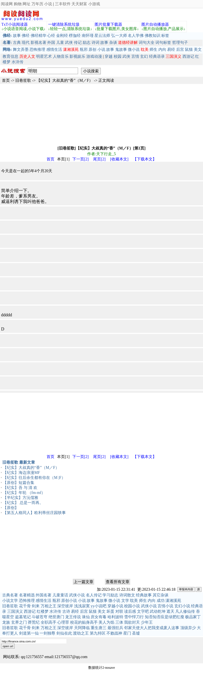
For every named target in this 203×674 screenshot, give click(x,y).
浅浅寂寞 (82, 606)
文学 (125, 600)
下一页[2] (80, 159)
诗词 (95, 42)
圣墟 (136, 633)
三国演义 (15, 611)
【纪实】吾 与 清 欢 (20, 487)
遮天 (170, 611)
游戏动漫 (94, 56)
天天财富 (79, 4)
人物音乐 (61, 56)
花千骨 (25, 606)
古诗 (66, 611)
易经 (171, 49)
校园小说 (132, 606)
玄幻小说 (182, 606)
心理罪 (63, 622)
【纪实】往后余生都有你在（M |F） (34, 477)
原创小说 (69, 600)
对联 (119, 611)
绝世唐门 (56, 617)
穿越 (109, 56)
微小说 (134, 49)
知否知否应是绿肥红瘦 (164, 617)
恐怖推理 (37, 49)
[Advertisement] (101, 114)
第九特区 (98, 633)
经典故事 (144, 595)
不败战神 (114, 633)
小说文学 (10, 600)
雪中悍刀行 (134, 617)
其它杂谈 (160, 595)
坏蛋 (110, 611)
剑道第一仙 (29, 633)
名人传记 (94, 595)
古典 (17, 42)
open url (8, 646)
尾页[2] (99, 159)
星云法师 (102, 35)
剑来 (36, 606)
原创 (92, 49)
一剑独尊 (47, 633)
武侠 (69, 42)
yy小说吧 (98, 606)
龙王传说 (73, 617)
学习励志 (110, 595)
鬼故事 (121, 49)
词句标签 (163, 42)
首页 (6, 80)
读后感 (130, 611)
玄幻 (144, 56)
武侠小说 (77, 595)
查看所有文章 (117, 582)
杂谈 (113, 42)
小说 (48, 4)
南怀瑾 (88, 35)
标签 (165, 35)
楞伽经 (75, 35)
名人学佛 (136, 35)
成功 (161, 600)
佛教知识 (152, 35)
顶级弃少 (188, 628)
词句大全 (146, 42)
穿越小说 (115, 606)
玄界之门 (19, 622)
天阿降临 (82, 628)
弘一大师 (119, 35)
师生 (153, 49)
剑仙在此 (64, 633)
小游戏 (94, 4)
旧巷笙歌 (23, 80)
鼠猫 (189, 49)
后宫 (180, 49)
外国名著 (43, 595)
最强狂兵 (115, 628)
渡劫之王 (81, 633)
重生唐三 (98, 628)
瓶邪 (84, 49)
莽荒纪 (34, 622)
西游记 (188, 56)
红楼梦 (43, 611)
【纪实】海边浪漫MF (21, 472)
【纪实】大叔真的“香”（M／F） (64, 80)
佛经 (25, 35)
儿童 (60, 42)
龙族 (6, 622)
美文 (198, 49)
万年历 (37, 4)
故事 (17, 35)
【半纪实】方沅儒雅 (20, 497)
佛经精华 (38, 35)
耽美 (134, 600)
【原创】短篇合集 (18, 482)
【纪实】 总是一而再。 (23, 502)
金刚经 (62, 35)
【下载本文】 (144, 159)
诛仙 (86, 617)
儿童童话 (60, 595)
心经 (51, 35)
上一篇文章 (83, 582)
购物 (18, 4)
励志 (86, 42)
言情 (135, 56)
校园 (117, 56)
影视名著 (38, 42)
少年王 (147, 622)
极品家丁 (193, 617)
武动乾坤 (157, 611)
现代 (25, 42)
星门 (127, 633)
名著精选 (27, 595)
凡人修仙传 (185, 611)
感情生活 (54, 49)
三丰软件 (63, 4)
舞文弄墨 (21, 49)
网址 (26, 4)
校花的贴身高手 (84, 622)
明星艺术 (44, 56)
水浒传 (17, 62)
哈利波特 (115, 617)
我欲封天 (132, 622)
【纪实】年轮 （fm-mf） (24, 492)
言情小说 (165, 606)
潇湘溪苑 (173, 600)
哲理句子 (180, 42)
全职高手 (48, 622)
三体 (119, 622)
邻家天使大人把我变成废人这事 (151, 628)
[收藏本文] (119, 159)
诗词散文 (127, 595)
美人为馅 (106, 622)
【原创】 (11, 508)
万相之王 (48, 606)
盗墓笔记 (23, 617)
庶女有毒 (98, 617)
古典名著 (10, 595)
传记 (78, 42)
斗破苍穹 (39, 617)
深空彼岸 (65, 606)
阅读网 (7, 4)
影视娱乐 (77, 56)
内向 (162, 49)
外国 (51, 42)
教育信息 (10, 56)
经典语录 (157, 56)
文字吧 (143, 611)
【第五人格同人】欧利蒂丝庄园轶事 (34, 513)
